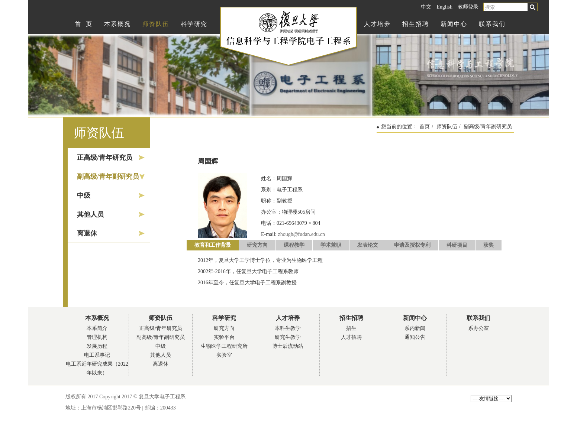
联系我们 (492, 24)
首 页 (84, 24)
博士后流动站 (287, 346)
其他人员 (90, 214)
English (444, 7)
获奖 (488, 245)
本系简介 (97, 328)
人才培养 (377, 24)
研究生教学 (288, 337)
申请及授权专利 (412, 245)
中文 (426, 7)
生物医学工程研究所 (224, 346)
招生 (351, 328)
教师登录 (468, 7)
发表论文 (367, 245)
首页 (424, 126)
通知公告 (414, 337)
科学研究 (194, 24)
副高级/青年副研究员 (108, 176)
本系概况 (117, 24)
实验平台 (224, 337)
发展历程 (97, 346)
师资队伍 (155, 24)
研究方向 (257, 245)
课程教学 (294, 245)
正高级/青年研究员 (104, 157)
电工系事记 (97, 355)
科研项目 (457, 245)
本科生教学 (288, 328)
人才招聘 (351, 337)
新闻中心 (454, 24)
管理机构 (97, 337)
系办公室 (478, 328)
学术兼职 (330, 245)
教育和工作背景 (212, 245)
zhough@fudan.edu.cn (301, 234)
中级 (83, 195)
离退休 (87, 233)
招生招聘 (415, 24)
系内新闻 (414, 328)
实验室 (224, 355)
